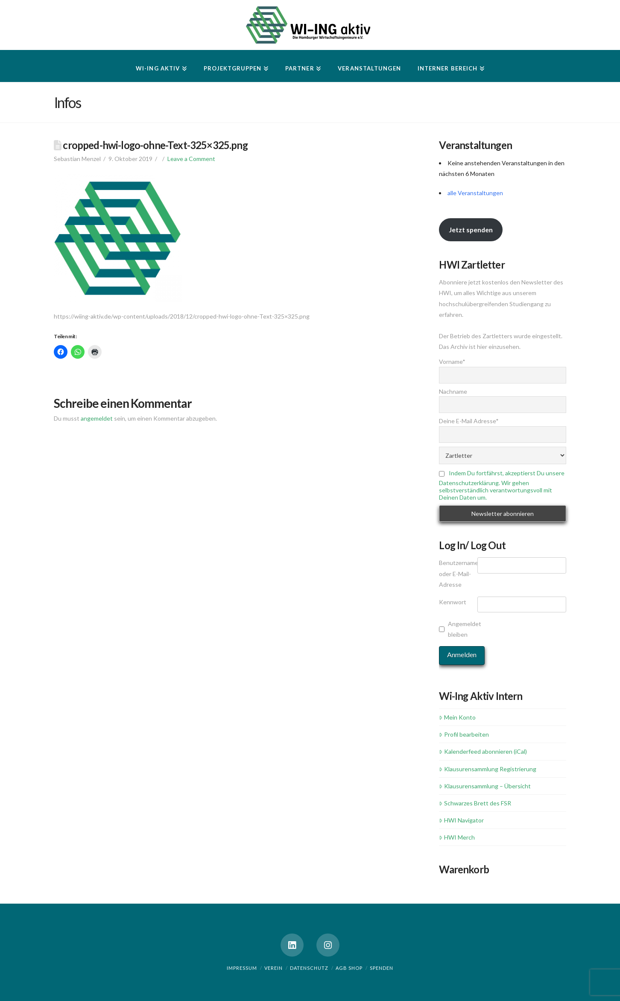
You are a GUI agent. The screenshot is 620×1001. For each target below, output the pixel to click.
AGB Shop (349, 968)
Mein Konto (457, 717)
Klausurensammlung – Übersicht (484, 786)
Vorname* (452, 361)
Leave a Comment (191, 158)
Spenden (381, 968)
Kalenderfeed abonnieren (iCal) (482, 751)
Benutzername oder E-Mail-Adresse (458, 573)
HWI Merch (456, 837)
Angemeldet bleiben (464, 629)
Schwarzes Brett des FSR (475, 803)
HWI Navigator (461, 820)
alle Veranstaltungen (475, 192)
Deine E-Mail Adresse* (469, 420)
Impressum (242, 968)
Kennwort (452, 602)
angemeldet (97, 418)
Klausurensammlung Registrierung (487, 769)
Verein (273, 968)
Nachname (453, 391)
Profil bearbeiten (463, 734)
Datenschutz (309, 968)
